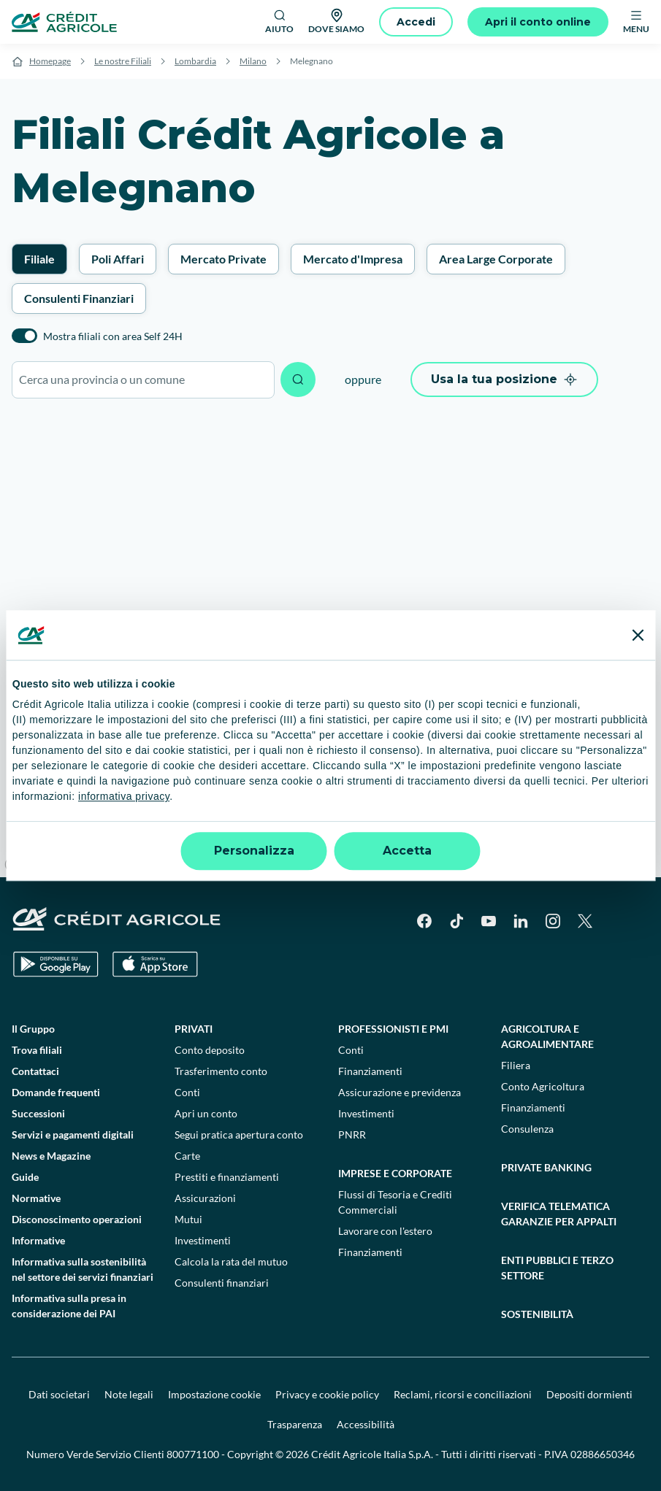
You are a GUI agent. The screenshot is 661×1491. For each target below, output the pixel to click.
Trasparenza (294, 1424)
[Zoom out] (643, 781)
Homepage (50, 60)
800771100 (193, 1454)
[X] (585, 921)
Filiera (515, 1065)
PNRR (352, 1134)
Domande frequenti (56, 1092)
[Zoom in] (643, 760)
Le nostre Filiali (122, 60)
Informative (38, 1240)
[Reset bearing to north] (643, 802)
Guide (25, 1177)
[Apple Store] (155, 964)
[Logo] (64, 22)
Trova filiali (37, 1050)
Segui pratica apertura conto (239, 1134)
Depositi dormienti (589, 1394)
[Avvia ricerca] (298, 379)
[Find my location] (643, 859)
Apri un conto (206, 1113)
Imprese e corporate (395, 1173)
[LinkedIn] (520, 921)
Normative (36, 1198)
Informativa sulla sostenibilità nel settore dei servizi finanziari (82, 1269)
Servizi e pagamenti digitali (73, 1134)
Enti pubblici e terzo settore (557, 1268)
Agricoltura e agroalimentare (547, 1036)
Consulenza (527, 1128)
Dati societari (59, 1394)
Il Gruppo (33, 1028)
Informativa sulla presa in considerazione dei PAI (69, 1305)
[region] (330, 645)
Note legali (128, 1394)
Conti (187, 1092)
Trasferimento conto (221, 1071)
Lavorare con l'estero (385, 1231)
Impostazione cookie (214, 1394)
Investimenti (203, 1240)
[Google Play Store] (56, 964)
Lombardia (195, 60)
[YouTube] (488, 921)
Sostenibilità (537, 1314)
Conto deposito (210, 1050)
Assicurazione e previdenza (399, 1092)
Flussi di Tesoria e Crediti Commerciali (395, 1202)
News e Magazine (51, 1155)
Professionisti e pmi (393, 1028)
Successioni (38, 1113)
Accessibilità (365, 1424)
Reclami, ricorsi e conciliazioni (463, 1394)
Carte (187, 1155)
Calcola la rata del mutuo (231, 1261)
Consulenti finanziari (222, 1282)
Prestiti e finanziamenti (227, 1177)
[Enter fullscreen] (643, 830)
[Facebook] (424, 921)
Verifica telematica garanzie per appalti (558, 1214)
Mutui (188, 1219)
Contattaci (35, 1071)
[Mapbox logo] (36, 864)
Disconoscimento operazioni (77, 1219)
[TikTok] (456, 921)
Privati (194, 1028)
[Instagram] (553, 921)
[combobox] (143, 379)
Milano (253, 60)
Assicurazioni (205, 1198)
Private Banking (546, 1167)
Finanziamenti (370, 1071)
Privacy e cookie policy (327, 1394)
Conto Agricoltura (542, 1086)
